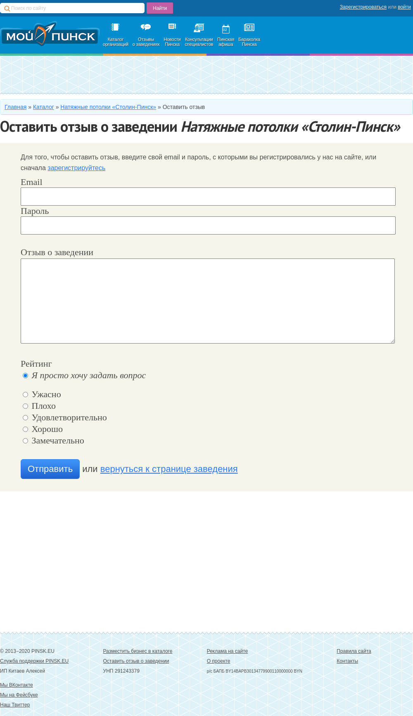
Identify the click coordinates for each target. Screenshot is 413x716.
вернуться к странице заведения (169, 469)
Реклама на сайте (227, 651)
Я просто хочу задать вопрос (84, 375)
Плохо (39, 406)
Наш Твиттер (15, 705)
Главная (15, 107)
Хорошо (43, 429)
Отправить (50, 469)
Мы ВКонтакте (16, 685)
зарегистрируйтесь (76, 167)
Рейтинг (36, 363)
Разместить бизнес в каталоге (138, 651)
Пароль (35, 211)
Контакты (347, 661)
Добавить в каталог (69, 74)
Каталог (43, 107)
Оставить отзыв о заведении (136, 661)
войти (404, 7)
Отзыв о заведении (57, 252)
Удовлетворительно (65, 417)
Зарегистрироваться (363, 7)
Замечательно (53, 440)
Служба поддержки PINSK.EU (34, 661)
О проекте (218, 661)
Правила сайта (354, 651)
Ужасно (42, 394)
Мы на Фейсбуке (19, 695)
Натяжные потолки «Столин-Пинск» (108, 107)
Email (32, 182)
